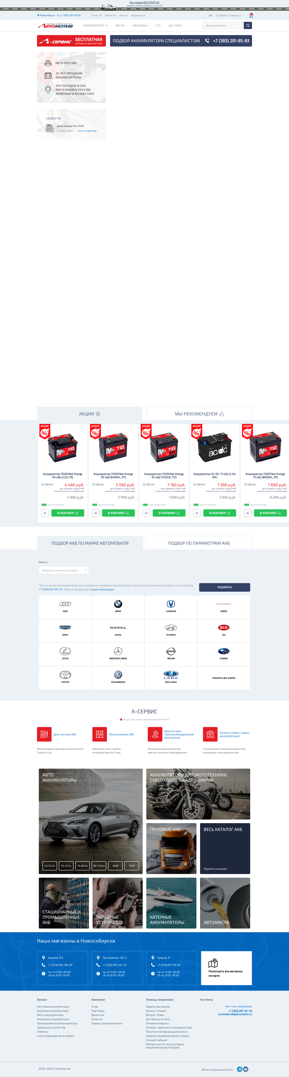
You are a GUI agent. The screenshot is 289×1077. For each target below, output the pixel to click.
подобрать (224, 587)
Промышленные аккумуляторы (57, 1023)
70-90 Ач (82, 865)
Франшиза (138, 15)
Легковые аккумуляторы (53, 1006)
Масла (120, 25)
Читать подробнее (87, 130)
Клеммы (42, 1031)
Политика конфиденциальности (167, 1031)
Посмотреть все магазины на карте (225, 973)
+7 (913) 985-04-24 (115, 965)
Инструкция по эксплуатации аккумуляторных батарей (165, 1045)
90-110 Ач (99, 865)
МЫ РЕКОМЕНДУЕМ (199, 413)
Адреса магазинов (158, 1006)
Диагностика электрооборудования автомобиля (179, 734)
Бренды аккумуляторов (106, 1023)
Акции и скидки (156, 1010)
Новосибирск (245, 1006)
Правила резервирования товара (167, 1035)
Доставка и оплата (158, 1019)
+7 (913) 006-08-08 (60, 965)
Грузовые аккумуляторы (53, 1010)
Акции (124, 15)
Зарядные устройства (51, 1027)
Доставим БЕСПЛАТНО (144, 2)
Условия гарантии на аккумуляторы (169, 1027)
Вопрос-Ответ (155, 1014)
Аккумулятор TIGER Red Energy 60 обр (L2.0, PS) (62, 475)
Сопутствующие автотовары (55, 1035)
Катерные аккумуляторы (53, 1019)
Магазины (140, 25)
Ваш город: (232, 1006)
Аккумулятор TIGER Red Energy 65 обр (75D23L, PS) (164, 475)
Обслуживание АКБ (121, 734)
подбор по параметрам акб (199, 543)
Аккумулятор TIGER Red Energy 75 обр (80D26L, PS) (265, 475)
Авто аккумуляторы (59, 777)
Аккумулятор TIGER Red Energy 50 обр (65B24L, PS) (113, 475)
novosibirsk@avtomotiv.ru (235, 1014)
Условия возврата (157, 1023)
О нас (96, 15)
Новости (110, 15)
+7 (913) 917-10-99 (168, 965)
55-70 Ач (66, 865)
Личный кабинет (157, 1040)
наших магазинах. (102, 589)
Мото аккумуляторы (50, 1014)
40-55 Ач (49, 865)
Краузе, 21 (163, 957)
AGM (115, 865)
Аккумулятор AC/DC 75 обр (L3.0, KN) (215, 475)
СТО (158, 25)
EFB (131, 865)
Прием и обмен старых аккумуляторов (234, 734)
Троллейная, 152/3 (115, 957)
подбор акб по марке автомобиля (90, 543)
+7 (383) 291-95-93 (51, 589)
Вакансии (97, 1014)
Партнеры (98, 1010)
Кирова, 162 (55, 957)
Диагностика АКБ (65, 734)
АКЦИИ (89, 413)
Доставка (175, 25)
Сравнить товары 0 (228, 15)
